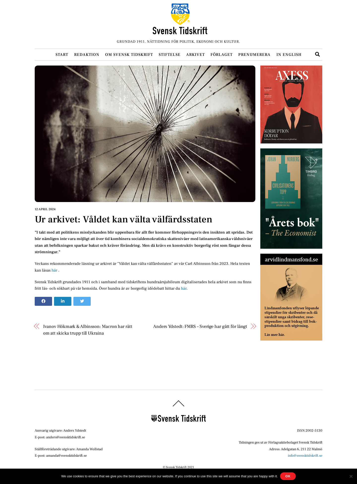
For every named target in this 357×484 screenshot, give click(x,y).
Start (62, 54)
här (55, 270)
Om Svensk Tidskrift (129, 54)
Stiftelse (169, 54)
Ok (288, 476)
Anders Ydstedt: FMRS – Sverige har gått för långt (200, 326)
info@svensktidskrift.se (305, 455)
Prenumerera (254, 54)
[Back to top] (178, 406)
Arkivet (195, 54)
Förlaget (221, 54)
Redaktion (86, 54)
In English (288, 54)
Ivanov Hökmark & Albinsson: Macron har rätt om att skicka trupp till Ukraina (87, 329)
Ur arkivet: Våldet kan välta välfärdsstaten (123, 219)
